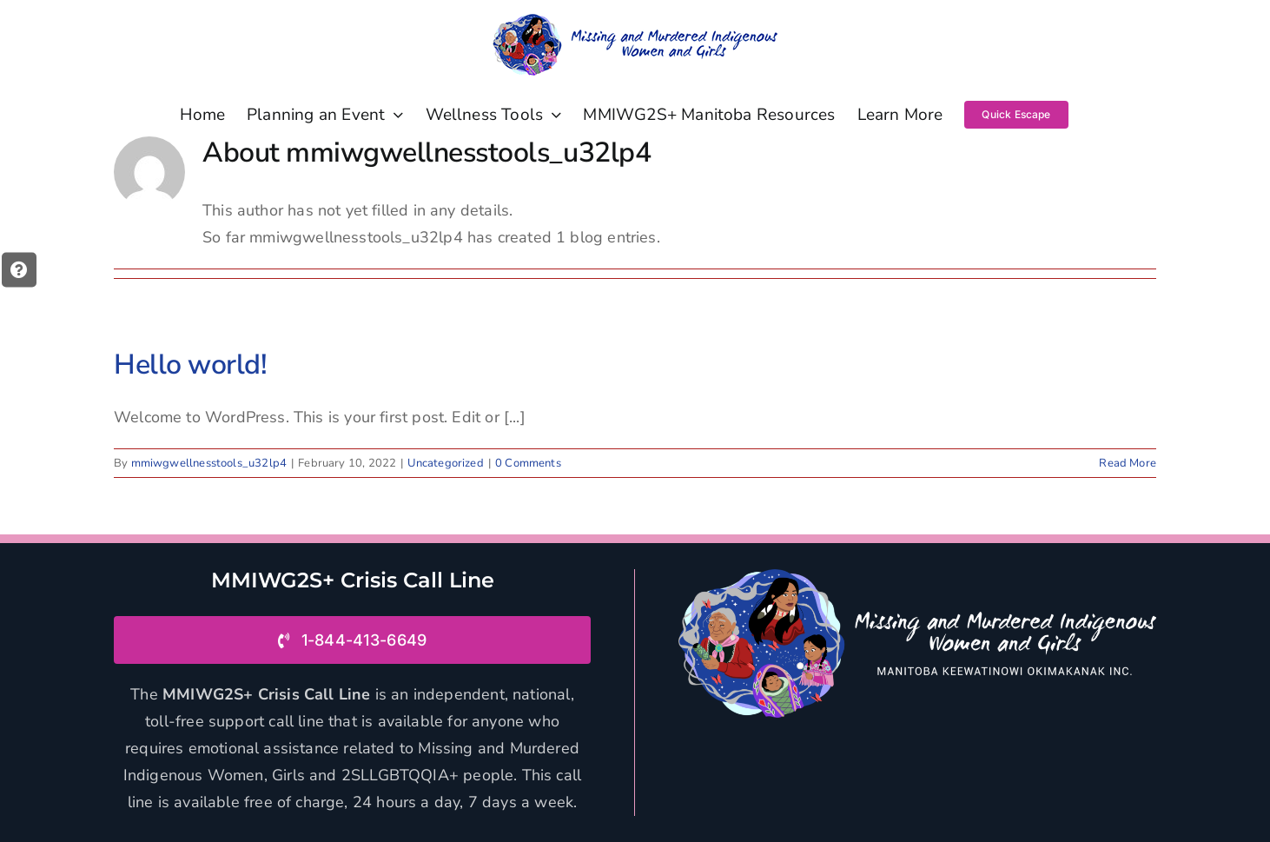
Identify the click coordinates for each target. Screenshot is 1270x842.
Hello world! (190, 364)
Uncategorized (445, 463)
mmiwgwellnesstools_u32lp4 (209, 463)
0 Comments (528, 463)
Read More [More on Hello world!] (1127, 463)
